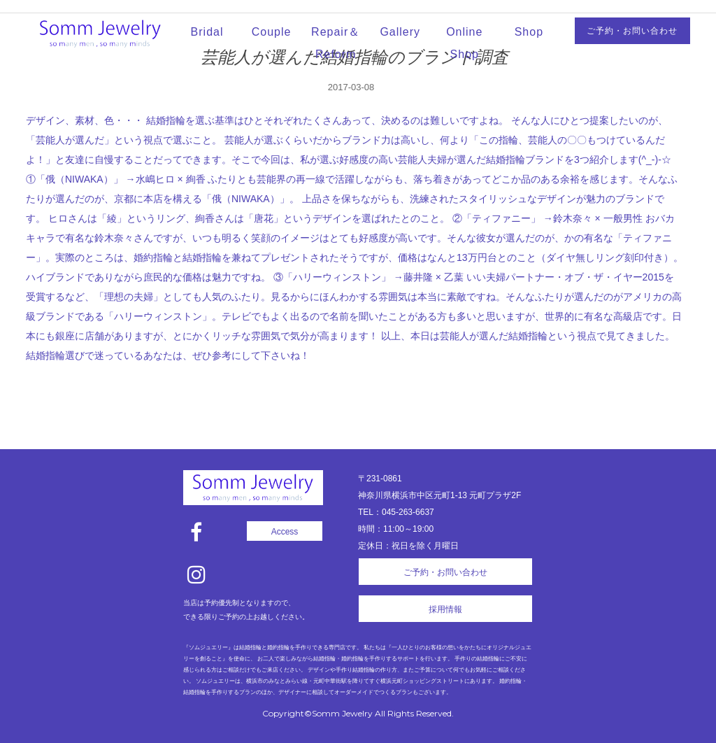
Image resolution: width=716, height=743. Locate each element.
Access (285, 532)
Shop (529, 32)
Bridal (207, 32)
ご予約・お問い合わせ (632, 31)
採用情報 (445, 609)
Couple (272, 32)
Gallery (400, 32)
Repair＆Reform (335, 43)
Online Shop (464, 43)
